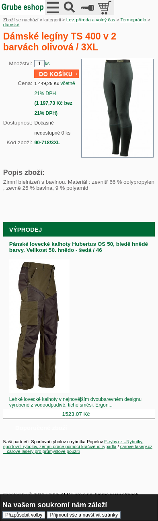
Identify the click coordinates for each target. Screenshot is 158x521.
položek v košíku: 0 (105, 7)
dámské (11, 24)
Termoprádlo (133, 19)
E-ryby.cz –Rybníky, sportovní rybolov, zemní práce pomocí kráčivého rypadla (73, 444)
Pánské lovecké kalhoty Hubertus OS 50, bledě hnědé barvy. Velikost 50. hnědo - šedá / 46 (78, 247)
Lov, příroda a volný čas (90, 19)
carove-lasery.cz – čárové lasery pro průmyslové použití (77, 449)
